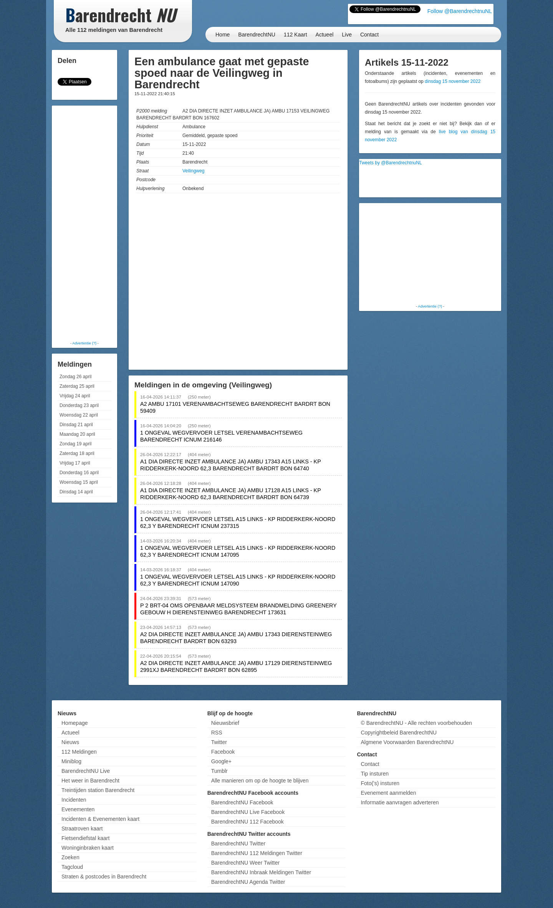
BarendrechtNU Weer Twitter (245, 863)
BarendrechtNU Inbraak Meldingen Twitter (261, 872)
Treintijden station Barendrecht (97, 790)
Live (347, 34)
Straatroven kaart (82, 828)
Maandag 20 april (77, 434)
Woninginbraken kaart (87, 848)
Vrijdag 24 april (75, 396)
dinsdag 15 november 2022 (452, 81)
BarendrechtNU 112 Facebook (247, 822)
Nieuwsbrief (225, 723)
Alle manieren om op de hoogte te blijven (260, 780)
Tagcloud (72, 867)
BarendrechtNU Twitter (238, 843)
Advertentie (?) (84, 343)
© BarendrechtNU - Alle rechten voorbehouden (416, 723)
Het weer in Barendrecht (90, 780)
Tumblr (219, 771)
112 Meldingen (79, 752)
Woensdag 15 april (79, 482)
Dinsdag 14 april (76, 492)
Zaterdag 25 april (77, 386)
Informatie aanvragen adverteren (400, 802)
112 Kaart (295, 34)
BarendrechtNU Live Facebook (248, 812)
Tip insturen (375, 774)
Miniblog (71, 761)
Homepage (74, 723)
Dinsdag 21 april (76, 424)
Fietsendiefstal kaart (85, 838)
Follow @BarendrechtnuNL (459, 11)
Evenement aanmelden (388, 793)
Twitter (219, 742)
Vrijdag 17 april (75, 463)
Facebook (223, 752)
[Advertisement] (84, 223)
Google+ (221, 761)
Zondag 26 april (75, 376)
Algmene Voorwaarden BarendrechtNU (407, 742)
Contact (369, 34)
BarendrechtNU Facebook (242, 802)
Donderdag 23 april (79, 405)
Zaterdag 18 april (77, 453)
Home (222, 34)
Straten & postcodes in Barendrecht (103, 876)
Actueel (325, 34)
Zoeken (70, 857)
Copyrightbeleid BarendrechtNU (399, 732)
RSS (216, 732)
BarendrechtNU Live (85, 771)
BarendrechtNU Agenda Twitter (248, 882)
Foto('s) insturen (380, 783)
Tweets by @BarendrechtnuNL (390, 162)
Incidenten (73, 800)
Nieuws (70, 742)
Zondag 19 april (75, 444)
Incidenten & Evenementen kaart (100, 819)
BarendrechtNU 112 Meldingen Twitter (256, 853)
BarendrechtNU (256, 34)
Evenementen (77, 809)
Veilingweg (193, 171)
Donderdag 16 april (79, 472)
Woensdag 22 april (79, 415)
